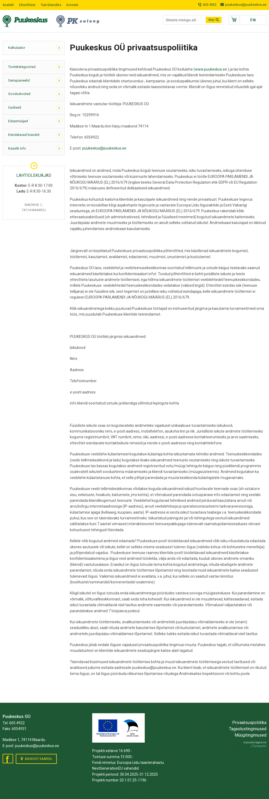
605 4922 (209, 5)
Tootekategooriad (21, 67)
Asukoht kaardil (38, 759)
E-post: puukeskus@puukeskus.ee (31, 746)
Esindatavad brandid (23, 135)
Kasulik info (17, 148)
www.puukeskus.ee (211, 69)
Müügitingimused (250, 735)
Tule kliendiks (51, 5)
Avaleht (8, 5)
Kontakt (72, 5)
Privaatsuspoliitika (249, 722)
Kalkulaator (16, 48)
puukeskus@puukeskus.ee (245, 5)
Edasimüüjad (18, 121)
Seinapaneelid (19, 80)
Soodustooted (19, 94)
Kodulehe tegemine (255, 744)
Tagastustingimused (247, 728)
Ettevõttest (27, 5)
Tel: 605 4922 (14, 723)
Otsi (211, 20)
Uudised (14, 107)
